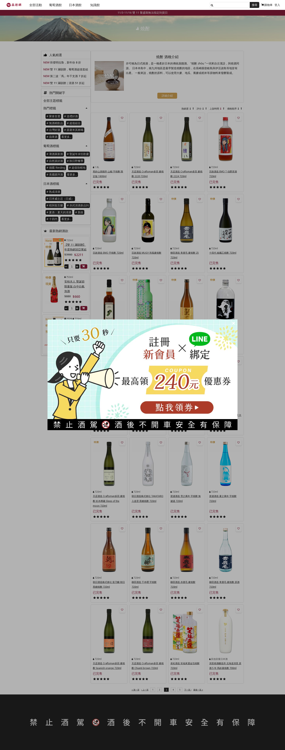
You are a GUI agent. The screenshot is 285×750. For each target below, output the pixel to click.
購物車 (267, 5)
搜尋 (254, 5)
